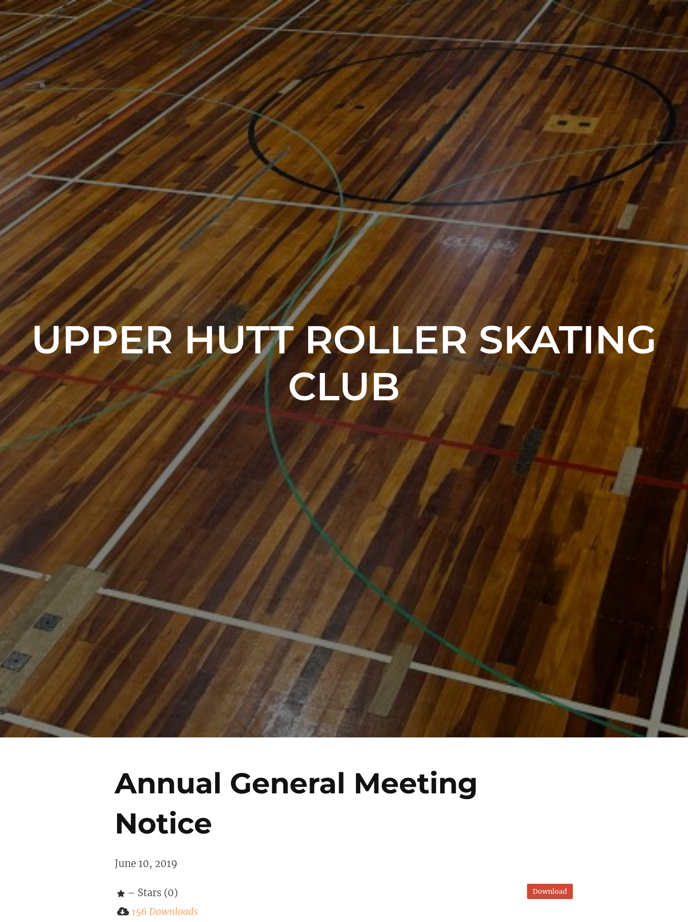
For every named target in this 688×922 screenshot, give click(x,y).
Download (550, 891)
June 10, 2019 (146, 863)
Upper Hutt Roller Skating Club (343, 363)
